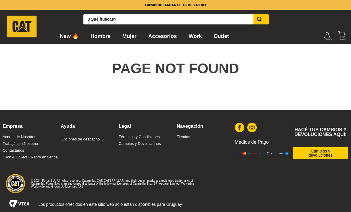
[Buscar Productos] (260, 19)
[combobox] (176, 19)
